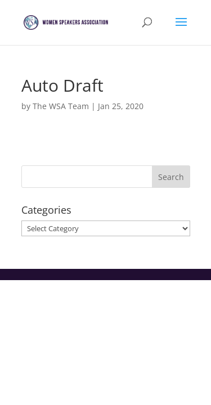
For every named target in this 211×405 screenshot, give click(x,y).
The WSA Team (61, 106)
